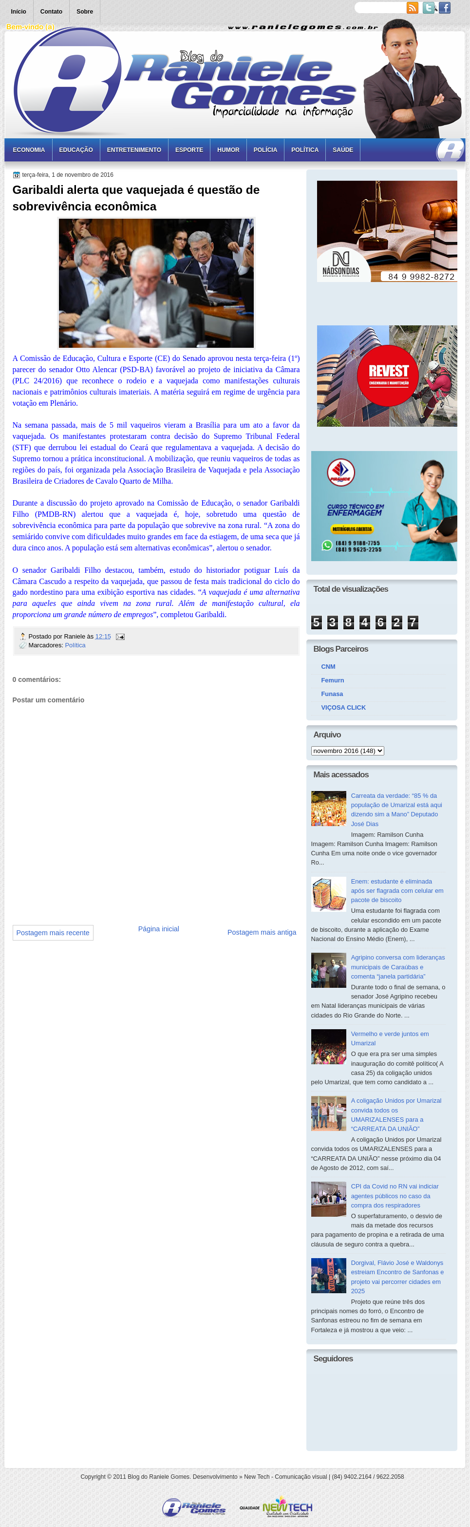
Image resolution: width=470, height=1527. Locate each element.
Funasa (332, 694)
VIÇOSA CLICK (343, 707)
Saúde (343, 150)
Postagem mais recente (53, 933)
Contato (51, 11)
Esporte (189, 150)
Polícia (266, 150)
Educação (76, 150)
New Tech (256, 1476)
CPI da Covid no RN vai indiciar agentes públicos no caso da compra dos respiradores (395, 1196)
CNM (328, 666)
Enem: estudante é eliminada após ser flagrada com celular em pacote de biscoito (397, 891)
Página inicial (158, 929)
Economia (29, 150)
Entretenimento (134, 150)
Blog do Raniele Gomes (158, 1476)
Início (18, 11)
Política (305, 150)
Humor (228, 150)
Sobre (84, 11)
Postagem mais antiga (261, 932)
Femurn (332, 680)
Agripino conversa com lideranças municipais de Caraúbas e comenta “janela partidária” (398, 967)
